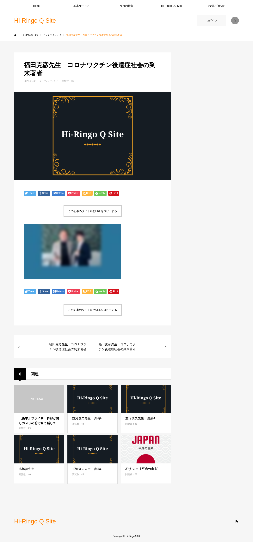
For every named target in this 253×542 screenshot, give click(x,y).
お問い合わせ (216, 5)
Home (36, 5)
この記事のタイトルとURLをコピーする (92, 211)
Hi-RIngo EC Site (171, 5)
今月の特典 (126, 5)
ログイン (211, 20)
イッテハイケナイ (48, 81)
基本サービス (81, 5)
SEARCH (235, 20)
